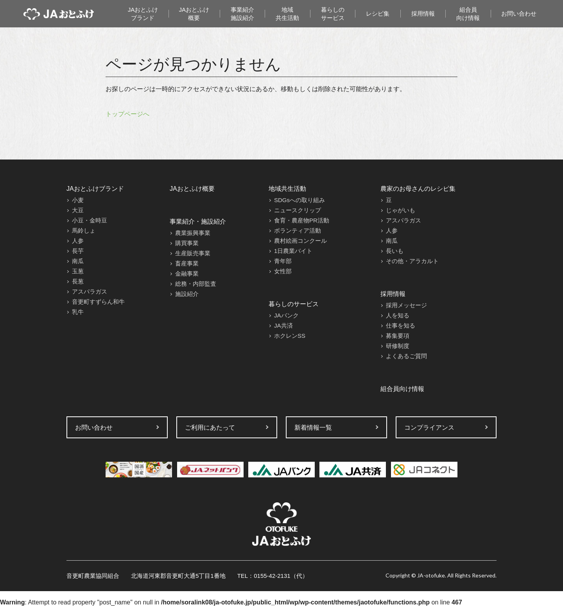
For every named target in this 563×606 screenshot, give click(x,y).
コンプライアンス (429, 427)
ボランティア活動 (297, 230)
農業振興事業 (192, 232)
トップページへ (127, 114)
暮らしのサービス (332, 13)
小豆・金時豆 (89, 220)
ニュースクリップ (297, 210)
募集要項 (397, 335)
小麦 (78, 200)
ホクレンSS (289, 335)
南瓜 (78, 261)
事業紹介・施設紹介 (198, 221)
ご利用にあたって (210, 427)
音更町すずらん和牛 (98, 301)
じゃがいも (400, 210)
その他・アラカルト (412, 261)
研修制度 (397, 345)
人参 (78, 240)
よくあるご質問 (406, 356)
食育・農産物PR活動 (301, 220)
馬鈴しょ (83, 230)
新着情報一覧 (313, 427)
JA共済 (283, 325)
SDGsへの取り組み (299, 200)
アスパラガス (89, 291)
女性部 (283, 271)
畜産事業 (187, 263)
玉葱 (78, 271)
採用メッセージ (406, 305)
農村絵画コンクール (300, 240)
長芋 (78, 250)
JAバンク (286, 315)
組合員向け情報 (468, 13)
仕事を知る (400, 325)
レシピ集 (377, 13)
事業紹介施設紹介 (242, 13)
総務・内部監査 (195, 283)
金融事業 (187, 273)
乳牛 (78, 311)
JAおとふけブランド (143, 13)
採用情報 (423, 13)
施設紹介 (187, 293)
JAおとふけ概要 (194, 13)
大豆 (78, 210)
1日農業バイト (293, 250)
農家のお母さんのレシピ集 (417, 188)
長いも (394, 250)
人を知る (397, 315)
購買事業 (187, 243)
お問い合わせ (518, 13)
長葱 (78, 281)
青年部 (283, 261)
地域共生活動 (287, 13)
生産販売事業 (192, 253)
